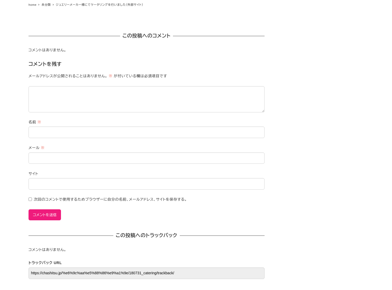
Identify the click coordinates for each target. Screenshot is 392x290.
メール (36, 148)
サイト (33, 174)
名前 (35, 122)
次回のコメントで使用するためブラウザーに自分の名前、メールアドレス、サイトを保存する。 (110, 199)
